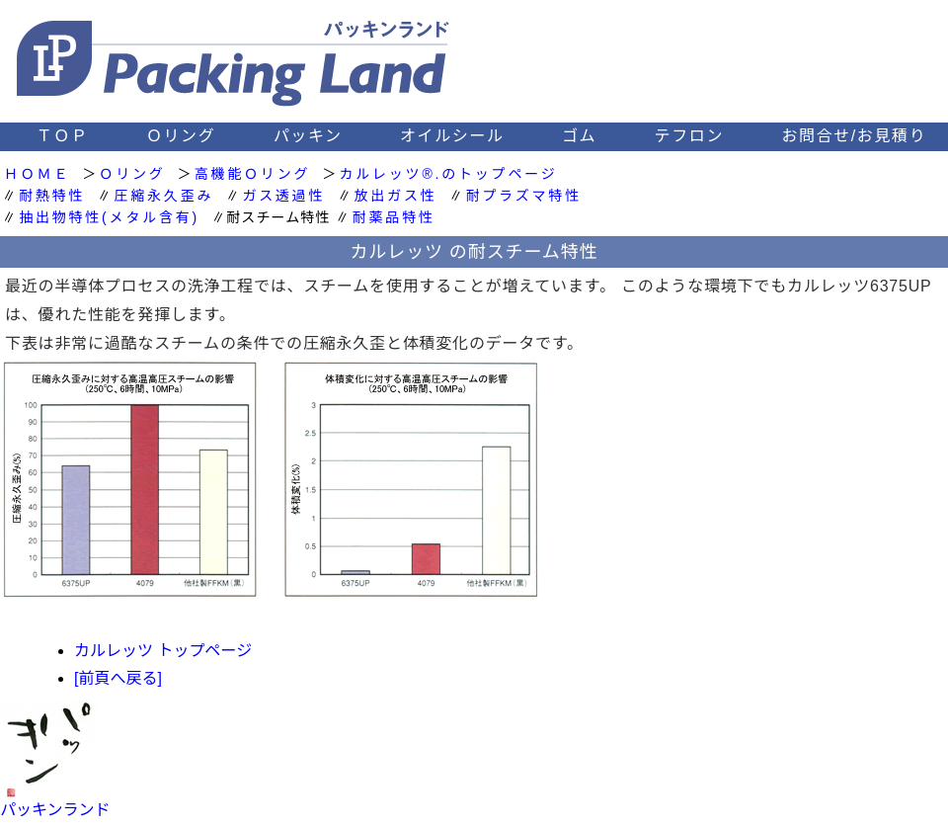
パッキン (308, 135)
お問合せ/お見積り (853, 135)
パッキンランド (55, 809)
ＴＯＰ (63, 135)
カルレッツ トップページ (163, 650)
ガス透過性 (283, 196)
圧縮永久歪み (163, 196)
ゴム (579, 135)
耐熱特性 (52, 196)
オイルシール (452, 135)
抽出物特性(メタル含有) (109, 217)
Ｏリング (180, 135)
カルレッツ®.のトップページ (448, 174)
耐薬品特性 (394, 217)
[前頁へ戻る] (118, 678)
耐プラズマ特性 (524, 196)
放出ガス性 (396, 196)
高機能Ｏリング (253, 174)
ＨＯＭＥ (37, 174)
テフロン (689, 135)
